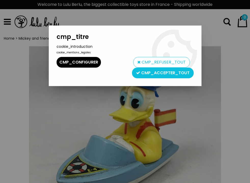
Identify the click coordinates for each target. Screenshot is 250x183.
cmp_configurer (78, 62)
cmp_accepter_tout (163, 73)
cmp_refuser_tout (161, 62)
